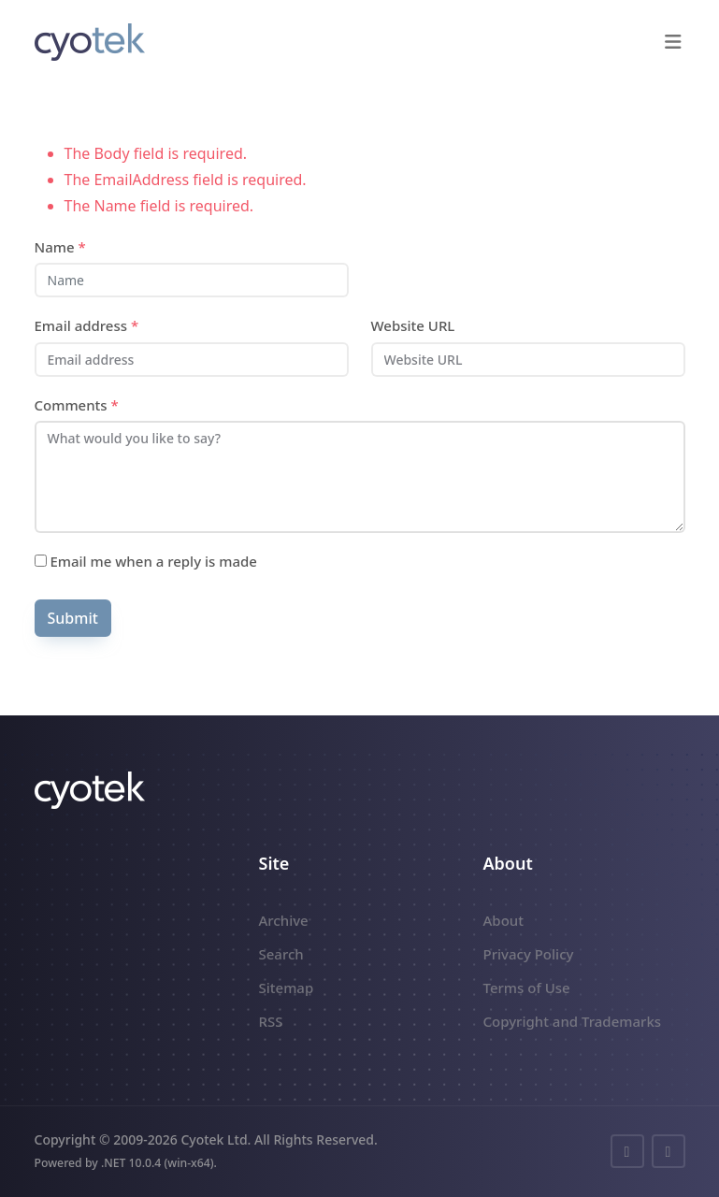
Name (60, 247)
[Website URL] (528, 359)
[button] (674, 42)
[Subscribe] (41, 561)
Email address (87, 325)
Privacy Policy (528, 954)
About (503, 920)
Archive (284, 920)
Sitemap (286, 987)
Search (281, 954)
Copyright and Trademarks (572, 1021)
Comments (77, 405)
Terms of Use (526, 987)
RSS (271, 1021)
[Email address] (192, 359)
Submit (73, 618)
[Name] (192, 280)
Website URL (413, 325)
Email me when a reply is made (146, 561)
